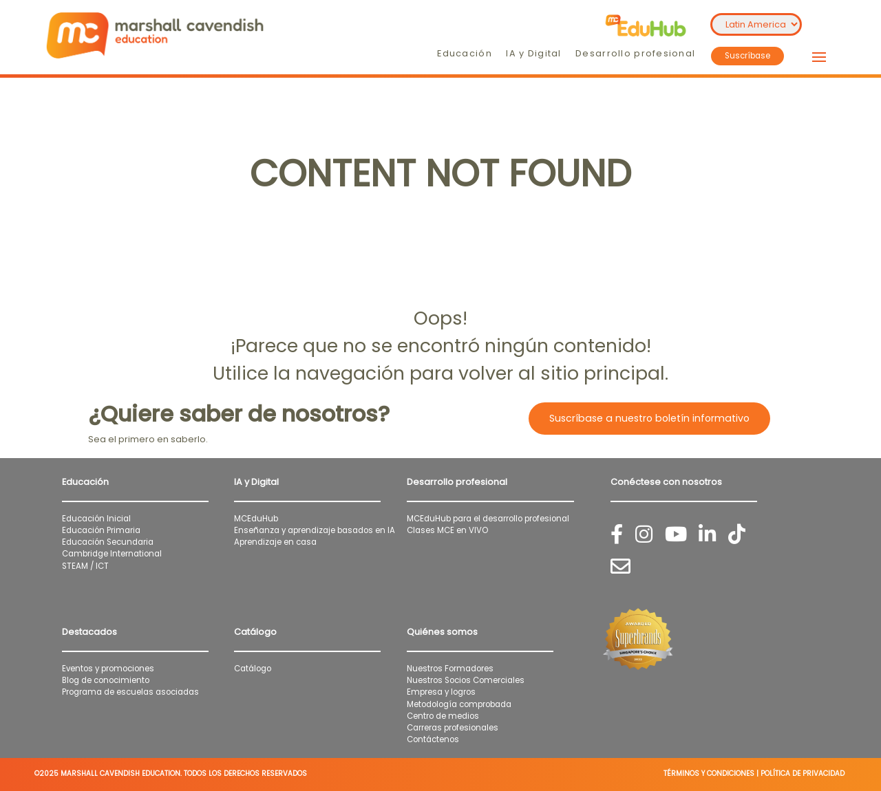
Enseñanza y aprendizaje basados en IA (314, 530)
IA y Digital (533, 53)
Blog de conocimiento (105, 680)
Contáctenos (433, 739)
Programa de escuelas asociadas (130, 691)
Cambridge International (112, 553)
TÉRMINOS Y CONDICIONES (709, 773)
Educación (464, 53)
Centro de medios (443, 716)
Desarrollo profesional (635, 53)
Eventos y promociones (108, 668)
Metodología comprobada (459, 704)
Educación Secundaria (107, 542)
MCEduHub (256, 518)
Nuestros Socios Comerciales (465, 680)
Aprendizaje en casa (275, 542)
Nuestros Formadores (450, 668)
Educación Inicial (96, 518)
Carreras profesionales (452, 727)
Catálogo (252, 668)
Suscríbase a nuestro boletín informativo (649, 418)
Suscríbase (747, 55)
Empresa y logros (441, 691)
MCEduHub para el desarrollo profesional (488, 518)
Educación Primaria (101, 530)
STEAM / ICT (85, 566)
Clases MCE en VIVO (447, 530)
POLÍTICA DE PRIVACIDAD (803, 773)
